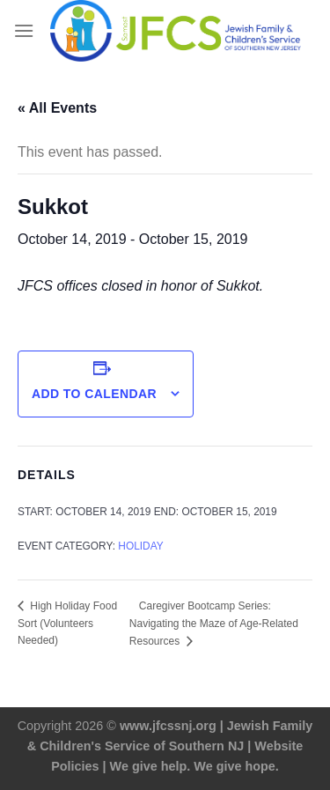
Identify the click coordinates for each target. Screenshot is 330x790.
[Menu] (23, 30)
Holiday (140, 546)
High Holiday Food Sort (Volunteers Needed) (67, 623)
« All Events (57, 107)
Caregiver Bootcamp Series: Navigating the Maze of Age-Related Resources (213, 623)
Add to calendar (94, 394)
